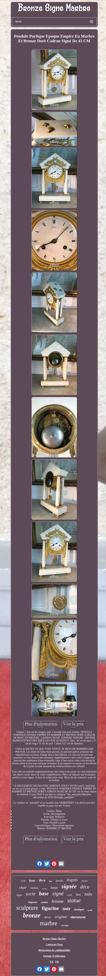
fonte (32, 880)
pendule (44, 902)
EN (51, 961)
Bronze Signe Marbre (54, 938)
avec (69, 894)
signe (19, 894)
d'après (72, 880)
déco (84, 887)
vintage (65, 925)
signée (69, 886)
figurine (50, 908)
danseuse (78, 917)
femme (58, 901)
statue (74, 900)
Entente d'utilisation (54, 956)
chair (23, 888)
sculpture (27, 907)
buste (54, 888)
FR (57, 961)
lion (78, 894)
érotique (79, 909)
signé (58, 893)
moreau (84, 881)
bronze (31, 915)
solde (23, 880)
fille (50, 881)
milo (88, 894)
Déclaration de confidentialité (54, 950)
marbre (48, 923)
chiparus (32, 902)
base (44, 893)
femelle (59, 880)
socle (30, 893)
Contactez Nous (54, 944)
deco (42, 880)
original (61, 917)
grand (90, 910)
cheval (44, 889)
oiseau (34, 888)
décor (47, 917)
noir (66, 908)
